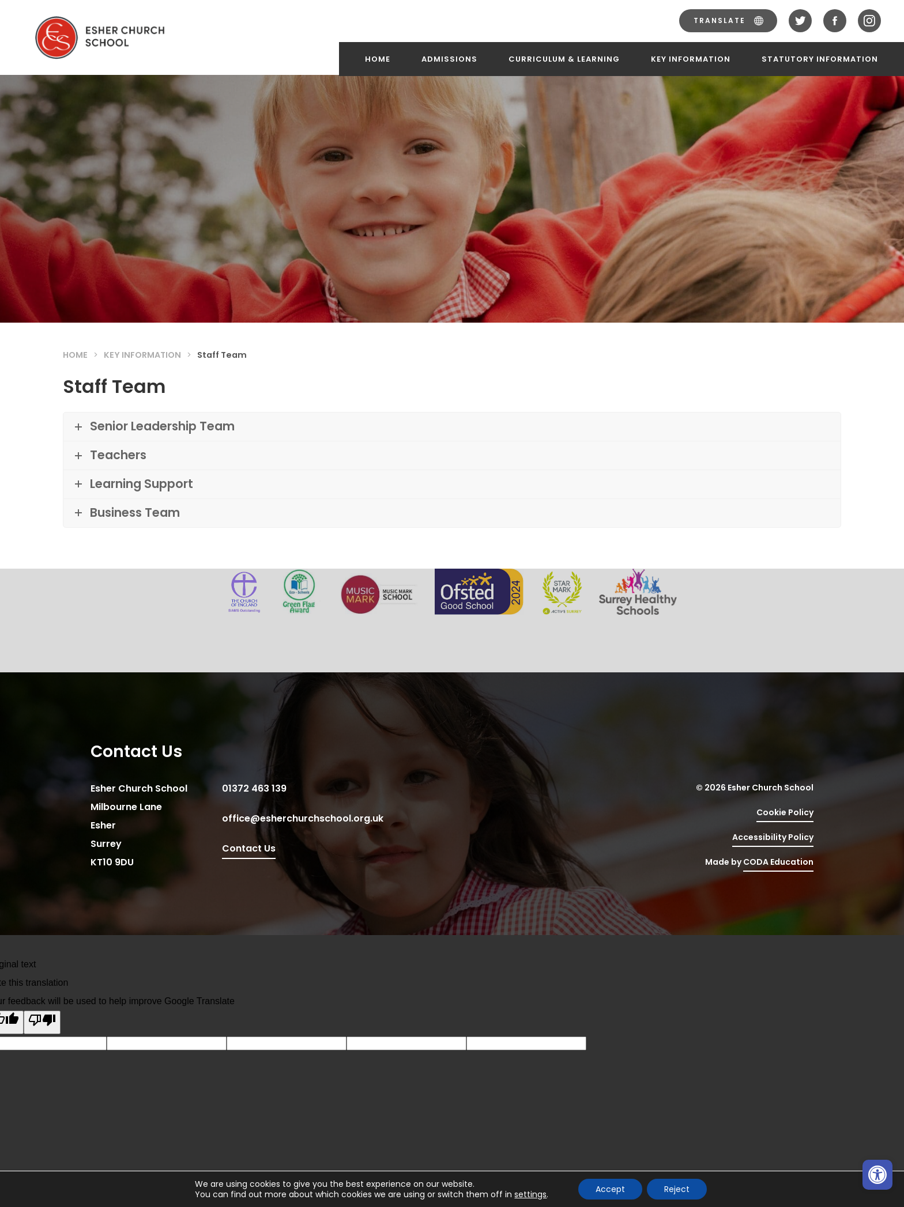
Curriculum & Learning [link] (564, 59)
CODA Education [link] (778, 864)
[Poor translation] (42, 1022)
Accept (610, 1189)
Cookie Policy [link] (784, 812)
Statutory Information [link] (820, 59)
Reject (677, 1189)
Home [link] (377, 59)
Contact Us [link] (249, 848)
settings (530, 1194)
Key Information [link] (690, 59)
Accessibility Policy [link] (772, 837)
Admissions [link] (449, 59)
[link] (877, 1175)
